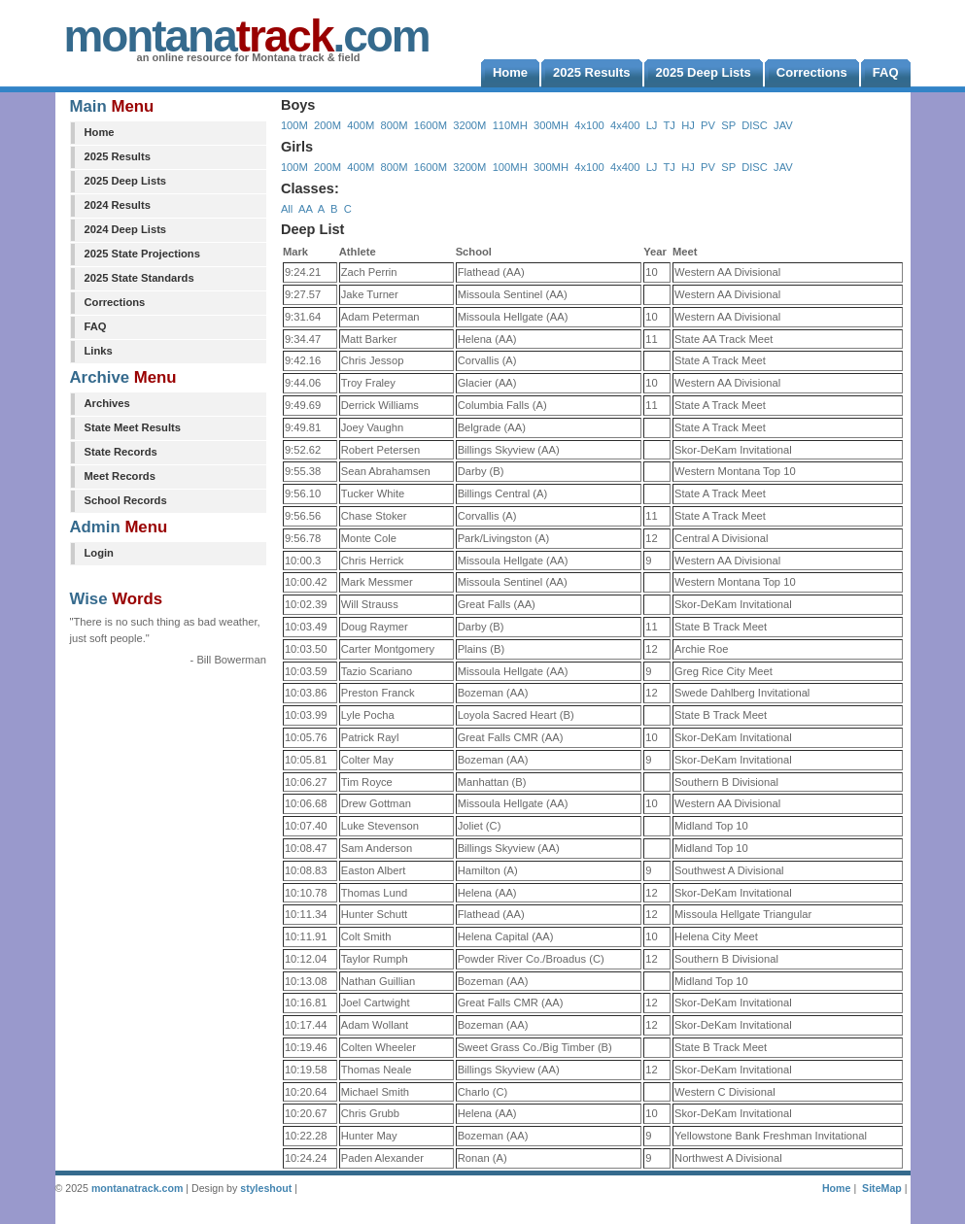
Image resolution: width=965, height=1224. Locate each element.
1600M (430, 125)
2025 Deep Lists (126, 181)
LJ (652, 125)
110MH (510, 125)
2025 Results (118, 156)
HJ (688, 125)
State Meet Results (133, 427)
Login (99, 553)
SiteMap (882, 1188)
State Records (121, 452)
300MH (551, 125)
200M (327, 125)
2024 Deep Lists (126, 229)
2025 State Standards (139, 278)
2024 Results (118, 205)
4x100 (588, 125)
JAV (783, 125)
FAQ (96, 326)
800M (394, 125)
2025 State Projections (142, 253)
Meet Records (120, 476)
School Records (126, 500)
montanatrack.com (137, 1188)
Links (99, 351)
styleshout (266, 1188)
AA (305, 209)
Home (100, 132)
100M (294, 125)
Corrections (115, 302)
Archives (107, 403)
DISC (754, 125)
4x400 (624, 125)
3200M (469, 125)
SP (728, 125)
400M (360, 125)
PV (708, 125)
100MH (510, 167)
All (287, 209)
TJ (668, 125)
